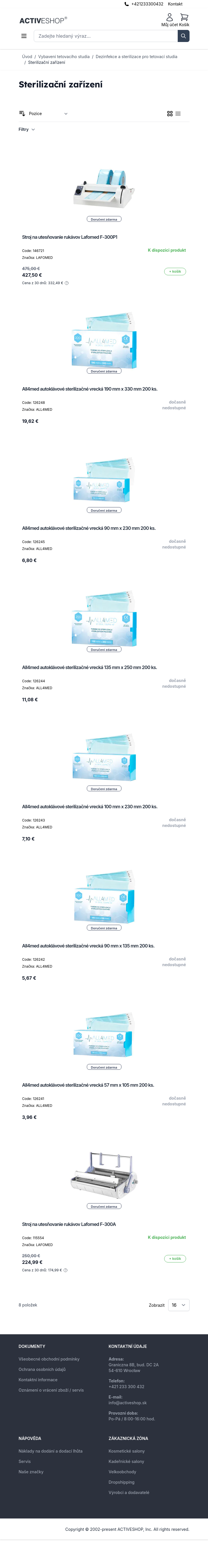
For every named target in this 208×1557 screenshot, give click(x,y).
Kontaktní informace (38, 1379)
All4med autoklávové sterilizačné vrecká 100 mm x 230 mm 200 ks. (90, 806)
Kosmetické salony (127, 1451)
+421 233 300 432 (127, 1386)
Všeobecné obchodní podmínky (49, 1359)
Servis (25, 1461)
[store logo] (43, 20)
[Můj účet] (170, 20)
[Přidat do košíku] (175, 271)
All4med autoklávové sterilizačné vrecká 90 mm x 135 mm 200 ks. (88, 946)
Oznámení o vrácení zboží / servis (51, 1390)
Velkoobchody (122, 1471)
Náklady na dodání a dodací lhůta (51, 1451)
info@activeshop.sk (128, 1402)
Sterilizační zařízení (46, 62)
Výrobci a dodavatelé (129, 1492)
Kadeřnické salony (126, 1461)
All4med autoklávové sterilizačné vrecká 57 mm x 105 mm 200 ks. (88, 1085)
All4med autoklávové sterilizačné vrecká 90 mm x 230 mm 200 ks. (89, 528)
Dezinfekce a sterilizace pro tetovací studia (136, 56)
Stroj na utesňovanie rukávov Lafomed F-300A (69, 1224)
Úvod (27, 56)
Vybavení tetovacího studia (64, 56)
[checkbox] (169, 113)
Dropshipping (122, 1482)
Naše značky (31, 1471)
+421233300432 (147, 3)
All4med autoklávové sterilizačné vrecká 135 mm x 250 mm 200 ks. (89, 667)
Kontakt (175, 3)
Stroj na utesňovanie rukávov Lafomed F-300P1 (69, 237)
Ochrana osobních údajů (42, 1369)
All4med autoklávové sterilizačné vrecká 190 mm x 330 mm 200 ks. (90, 389)
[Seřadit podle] (48, 113)
